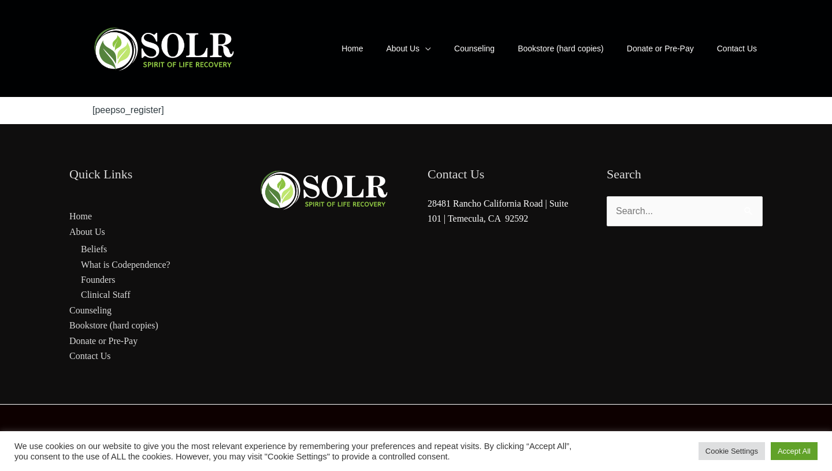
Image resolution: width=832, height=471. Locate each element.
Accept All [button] (794, 451)
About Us (87, 232)
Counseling (90, 310)
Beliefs (94, 249)
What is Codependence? (125, 265)
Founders (98, 280)
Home (80, 216)
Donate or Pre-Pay (103, 341)
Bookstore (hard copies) (113, 325)
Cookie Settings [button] (731, 451)
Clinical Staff (105, 295)
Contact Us (90, 356)
